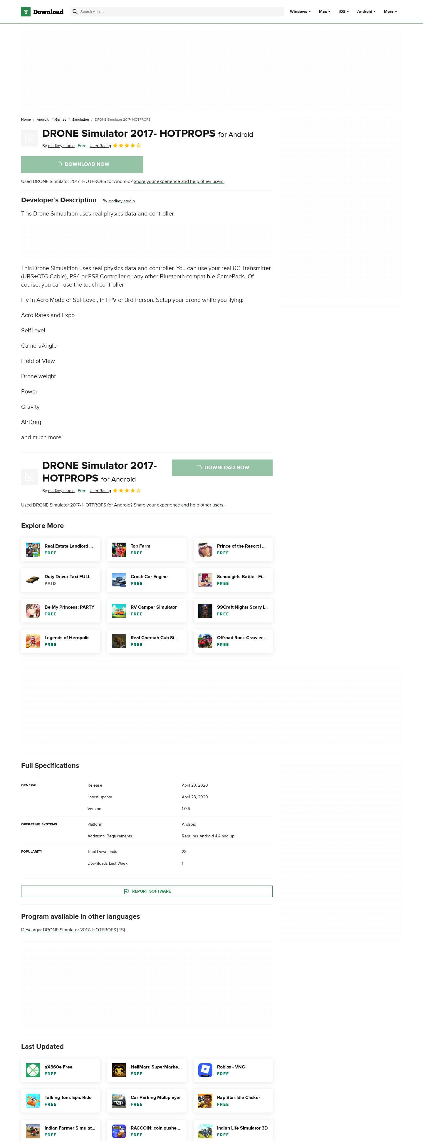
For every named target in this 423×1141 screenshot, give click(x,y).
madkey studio (121, 200)
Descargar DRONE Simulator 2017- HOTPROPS (68, 930)
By (58, 145)
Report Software (147, 891)
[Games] (60, 120)
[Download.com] (42, 11)
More (391, 11)
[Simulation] (80, 120)
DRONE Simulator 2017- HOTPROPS (147, 133)
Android (364, 12)
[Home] (26, 120)
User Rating (116, 145)
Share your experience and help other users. (179, 181)
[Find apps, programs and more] (177, 11)
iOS (342, 12)
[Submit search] (75, 11)
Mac (323, 12)
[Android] (43, 120)
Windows (298, 12)
